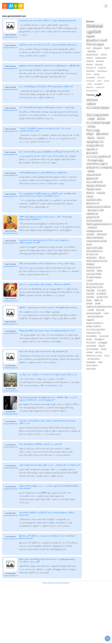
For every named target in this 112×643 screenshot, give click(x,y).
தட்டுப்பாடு (102, 297)
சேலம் (88, 74)
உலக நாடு (103, 336)
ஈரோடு (104, 55)
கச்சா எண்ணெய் (95, 237)
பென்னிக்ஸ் (91, 336)
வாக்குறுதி (102, 342)
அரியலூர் (96, 74)
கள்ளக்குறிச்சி (98, 84)
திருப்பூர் (89, 64)
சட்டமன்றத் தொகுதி (98, 122)
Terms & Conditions (48, 583)
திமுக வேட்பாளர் (94, 287)
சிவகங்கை (101, 77)
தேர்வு (90, 137)
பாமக (106, 313)
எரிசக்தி (89, 352)
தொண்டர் (91, 149)
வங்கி (97, 303)
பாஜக (91, 118)
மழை (89, 300)
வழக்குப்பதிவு (94, 199)
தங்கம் (89, 303)
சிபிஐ (100, 362)
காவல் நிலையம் (94, 251)
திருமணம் (92, 152)
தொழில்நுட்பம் (94, 141)
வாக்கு (91, 126)
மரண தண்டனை (93, 333)
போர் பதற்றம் (92, 365)
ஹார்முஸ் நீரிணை (95, 316)
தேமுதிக (90, 290)
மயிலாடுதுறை (102, 71)
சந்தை (90, 171)
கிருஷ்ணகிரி (90, 77)
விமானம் (102, 234)
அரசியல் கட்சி (93, 267)
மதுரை (90, 36)
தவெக (101, 118)
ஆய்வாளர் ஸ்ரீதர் (94, 247)
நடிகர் (89, 244)
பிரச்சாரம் (92, 100)
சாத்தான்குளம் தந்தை (96, 241)
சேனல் (103, 349)
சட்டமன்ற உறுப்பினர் (95, 329)
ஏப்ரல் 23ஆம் (92, 349)
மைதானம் (91, 257)
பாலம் (89, 196)
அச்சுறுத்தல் (90, 362)
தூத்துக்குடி (99, 64)
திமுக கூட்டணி (95, 210)
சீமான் (89, 339)
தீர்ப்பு (102, 257)
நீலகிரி (89, 84)
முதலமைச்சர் (93, 174)
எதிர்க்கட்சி (92, 213)
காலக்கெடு (91, 346)
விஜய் (90, 133)
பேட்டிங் (100, 310)
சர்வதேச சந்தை (93, 359)
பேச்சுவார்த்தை (93, 277)
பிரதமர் (101, 346)
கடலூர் (99, 81)
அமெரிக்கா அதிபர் (96, 163)
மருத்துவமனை (94, 231)
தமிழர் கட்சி (92, 217)
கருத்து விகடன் (94, 145)
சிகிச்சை (90, 264)
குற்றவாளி (92, 178)
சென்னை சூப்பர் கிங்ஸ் (98, 206)
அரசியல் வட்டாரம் (94, 356)
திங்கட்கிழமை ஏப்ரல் (96, 261)
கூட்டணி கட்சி (94, 182)
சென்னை (94, 26)
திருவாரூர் (99, 61)
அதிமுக (91, 103)
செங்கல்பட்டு (91, 68)
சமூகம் (101, 137)
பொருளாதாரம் (94, 220)
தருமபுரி (89, 58)
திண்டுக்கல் (89, 87)
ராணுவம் (90, 320)
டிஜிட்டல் (98, 300)
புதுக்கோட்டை (100, 87)
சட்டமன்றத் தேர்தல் (97, 107)
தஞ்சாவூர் (91, 51)
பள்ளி (89, 280)
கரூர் (88, 48)
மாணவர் (92, 227)
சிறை (99, 270)
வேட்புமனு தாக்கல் (97, 114)
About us (67, 583)
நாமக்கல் (106, 81)
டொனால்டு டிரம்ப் (95, 284)
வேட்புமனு (93, 130)
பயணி (90, 310)
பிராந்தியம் (99, 339)
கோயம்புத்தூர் (95, 44)
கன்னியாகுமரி (100, 58)
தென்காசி (89, 61)
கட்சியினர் (101, 293)
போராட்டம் (92, 254)
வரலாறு (101, 192)
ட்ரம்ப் (106, 356)
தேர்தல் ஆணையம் (94, 323)
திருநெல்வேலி (92, 55)
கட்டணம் (101, 290)
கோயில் (90, 270)
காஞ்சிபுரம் (102, 68)
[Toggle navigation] (106, 6)
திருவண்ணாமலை (92, 90)
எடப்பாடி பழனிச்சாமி (98, 156)
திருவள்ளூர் (90, 71)
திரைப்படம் (92, 203)
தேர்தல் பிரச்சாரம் (96, 185)
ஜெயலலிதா (91, 369)
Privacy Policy (59, 583)
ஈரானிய (90, 297)
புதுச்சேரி (93, 32)
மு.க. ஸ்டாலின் (93, 274)
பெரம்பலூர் (90, 81)
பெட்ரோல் (91, 342)
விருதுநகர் (97, 48)
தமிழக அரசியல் (93, 326)
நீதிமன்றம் (102, 133)
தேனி (106, 48)
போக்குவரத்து (95, 160)
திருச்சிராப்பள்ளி (96, 40)
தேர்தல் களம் (93, 189)
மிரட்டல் (98, 352)
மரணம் (90, 234)
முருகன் (90, 293)
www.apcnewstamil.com (11, 37)
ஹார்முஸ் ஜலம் (93, 313)
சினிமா (90, 192)
